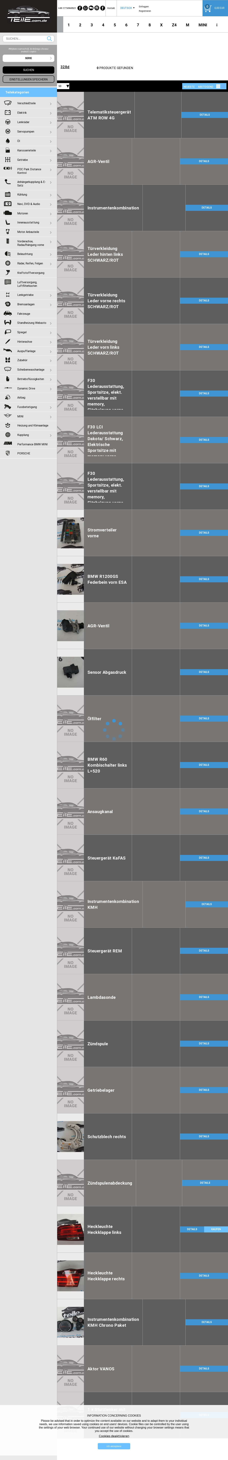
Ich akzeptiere (114, 1446)
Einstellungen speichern (28, 79)
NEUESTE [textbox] (189, 86)
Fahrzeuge (23, 313)
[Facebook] (79, 8)
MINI (203, 25)
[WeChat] (91, 8)
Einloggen (144, 6)
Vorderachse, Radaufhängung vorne (30, 243)
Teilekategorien (17, 92)
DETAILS (205, 114)
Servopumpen (25, 131)
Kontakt (111, 8)
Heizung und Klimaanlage (32, 425)
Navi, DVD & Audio (28, 204)
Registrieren (145, 11)
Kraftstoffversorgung (30, 273)
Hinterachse (24, 341)
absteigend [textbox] (205, 86)
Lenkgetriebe (25, 295)
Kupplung (23, 435)
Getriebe (22, 160)
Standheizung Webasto (31, 323)
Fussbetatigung (27, 407)
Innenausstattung (28, 222)
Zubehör (22, 360)
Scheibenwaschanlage (30, 369)
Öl (18, 141)
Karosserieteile (26, 150)
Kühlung (22, 194)
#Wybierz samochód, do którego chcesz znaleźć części (28, 50)
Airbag (21, 397)
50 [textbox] (59, 86)
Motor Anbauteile (28, 232)
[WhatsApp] (85, 8)
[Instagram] (96, 8)
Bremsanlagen (26, 304)
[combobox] (126, 8)
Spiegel (22, 332)
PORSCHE (23, 453)
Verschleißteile (26, 103)
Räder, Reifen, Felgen (30, 263)
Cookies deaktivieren (114, 1436)
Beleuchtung (25, 254)
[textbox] (28, 58)
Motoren (22, 213)
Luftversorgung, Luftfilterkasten (27, 284)
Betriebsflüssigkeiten (30, 379)
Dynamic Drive (26, 388)
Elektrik (22, 112)
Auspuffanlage (26, 351)
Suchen (49, 38)
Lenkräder (23, 122)
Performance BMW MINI (32, 444)
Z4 (174, 25)
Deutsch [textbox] (126, 8)
